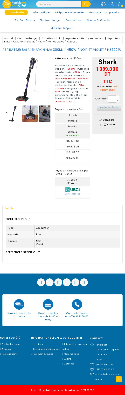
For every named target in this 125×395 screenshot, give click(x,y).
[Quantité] (112, 99)
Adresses (69, 363)
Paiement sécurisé (43, 354)
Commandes (71, 354)
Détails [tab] (9, 208)
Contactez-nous (11, 344)
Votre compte (72, 338)
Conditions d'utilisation (46, 349)
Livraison (38, 344)
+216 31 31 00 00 (104, 364)
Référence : (62, 58)
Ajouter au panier (109, 107)
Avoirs (67, 358)
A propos (7, 349)
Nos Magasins (10, 354)
